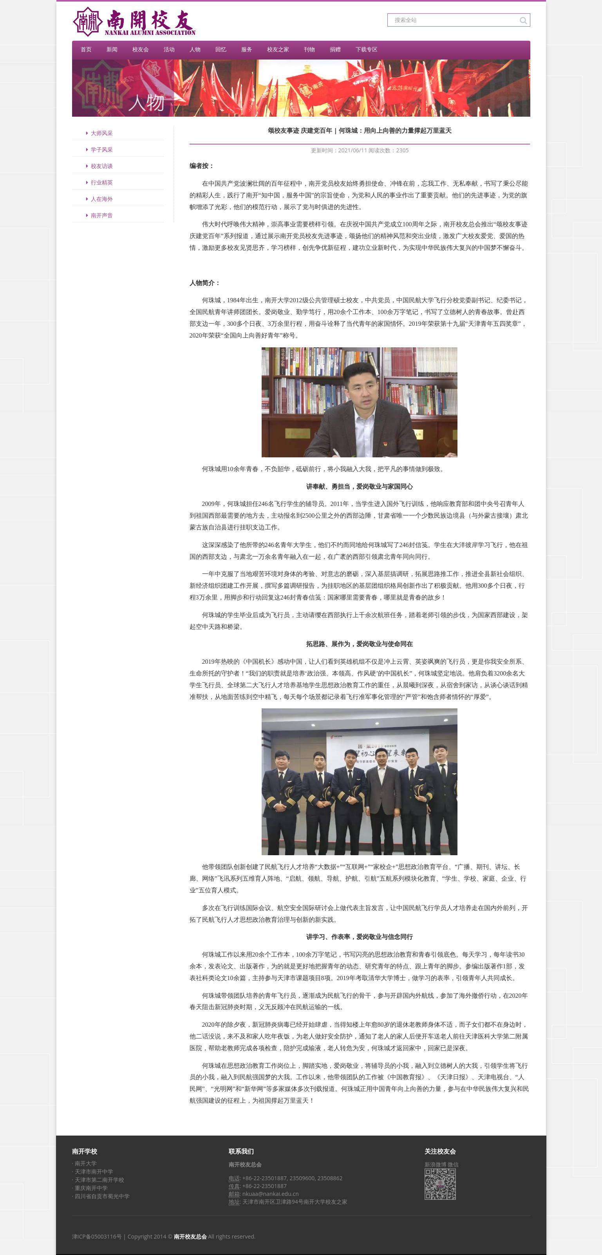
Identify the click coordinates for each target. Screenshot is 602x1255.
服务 (246, 49)
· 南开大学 (84, 1163)
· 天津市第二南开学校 (98, 1179)
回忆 (220, 49)
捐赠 (335, 49)
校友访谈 (98, 166)
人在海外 (98, 198)
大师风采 (98, 133)
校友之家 (278, 49)
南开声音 (98, 215)
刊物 (309, 49)
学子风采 (98, 149)
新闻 (112, 49)
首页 (86, 49)
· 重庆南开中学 (90, 1188)
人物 (195, 49)
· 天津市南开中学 (92, 1171)
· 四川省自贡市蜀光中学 (101, 1196)
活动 (169, 49)
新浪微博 (436, 1164)
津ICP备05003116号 (97, 1236)
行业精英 (98, 182)
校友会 (140, 49)
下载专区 (367, 49)
